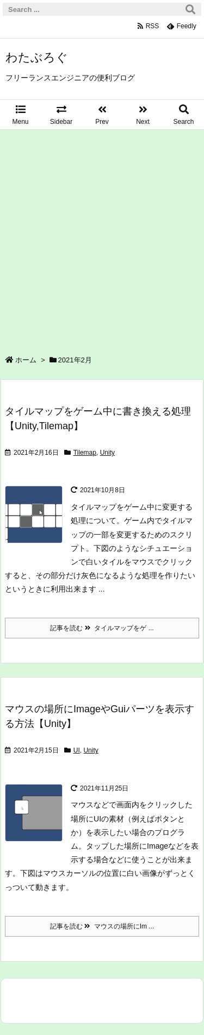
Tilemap (84, 452)
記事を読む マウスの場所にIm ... (102, 926)
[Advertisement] (102, 237)
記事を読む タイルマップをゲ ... (101, 628)
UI (76, 750)
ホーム (25, 360)
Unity (107, 452)
